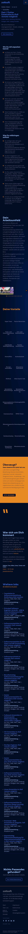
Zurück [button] (4, 290)
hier (10, 561)
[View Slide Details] (9, 291)
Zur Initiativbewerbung (14, 879)
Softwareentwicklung (12, 931)
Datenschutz (16, 908)
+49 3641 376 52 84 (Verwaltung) (13, 896)
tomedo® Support (8, 901)
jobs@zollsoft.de (19, 549)
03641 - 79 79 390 (8, 569)
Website (16, 553)
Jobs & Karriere (5, 911)
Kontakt (5, 914)
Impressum (16, 905)
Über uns (5, 908)
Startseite (5, 931)
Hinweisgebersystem (19, 913)
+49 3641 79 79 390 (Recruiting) (12, 898)
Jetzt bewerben (7, 34)
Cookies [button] (15, 910)
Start (4, 905)
